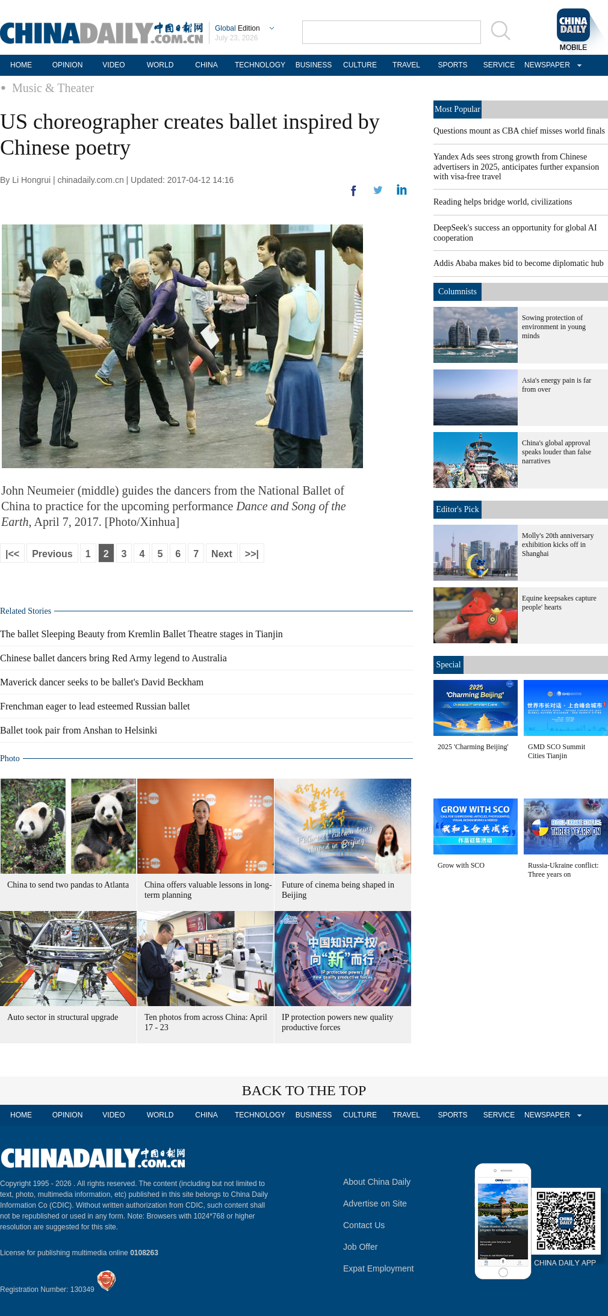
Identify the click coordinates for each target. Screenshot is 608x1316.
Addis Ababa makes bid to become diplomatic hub (518, 263)
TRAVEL (406, 65)
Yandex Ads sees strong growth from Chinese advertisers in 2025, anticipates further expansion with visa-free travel (516, 166)
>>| (252, 554)
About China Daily (377, 1182)
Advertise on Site (375, 1203)
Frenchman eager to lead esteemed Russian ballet (95, 706)
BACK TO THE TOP (304, 1090)
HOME (21, 65)
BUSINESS (314, 65)
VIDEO (113, 65)
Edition (237, 28)
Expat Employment (378, 1268)
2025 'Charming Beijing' (473, 747)
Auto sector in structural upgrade (62, 1017)
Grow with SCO (461, 865)
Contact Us (364, 1225)
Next (221, 554)
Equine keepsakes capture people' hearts (559, 602)
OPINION (67, 65)
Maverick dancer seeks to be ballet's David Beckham (101, 682)
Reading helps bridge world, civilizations (502, 201)
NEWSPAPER (545, 65)
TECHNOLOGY (260, 65)
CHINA (206, 65)
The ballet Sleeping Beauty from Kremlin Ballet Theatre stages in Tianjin (141, 634)
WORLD (160, 65)
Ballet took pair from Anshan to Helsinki (78, 730)
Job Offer (360, 1247)
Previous (52, 554)
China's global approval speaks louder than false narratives (556, 452)
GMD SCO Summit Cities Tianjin (556, 751)
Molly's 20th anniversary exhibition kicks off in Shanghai (558, 544)
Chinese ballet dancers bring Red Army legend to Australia (113, 658)
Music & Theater (53, 87)
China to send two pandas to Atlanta (68, 884)
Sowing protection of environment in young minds (554, 327)
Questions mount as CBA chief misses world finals (519, 130)
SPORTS (452, 65)
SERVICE (499, 65)
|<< (12, 554)
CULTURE (360, 65)
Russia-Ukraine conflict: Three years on (563, 870)
